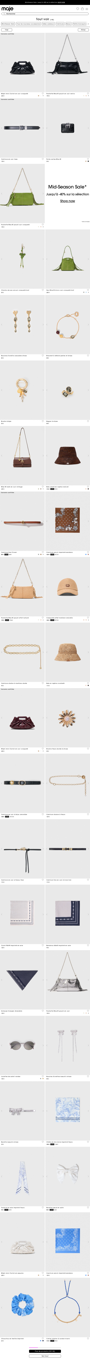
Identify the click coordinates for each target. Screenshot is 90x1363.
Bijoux (68, 24)
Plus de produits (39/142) (45, 1351)
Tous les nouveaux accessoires (28, 24)
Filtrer (83, 30)
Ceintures (60, 24)
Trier (6, 30)
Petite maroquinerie (80, 24)
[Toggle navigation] (87, 9)
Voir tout (45, 1356)
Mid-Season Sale (8, 24)
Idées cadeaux (48, 24)
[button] (78, 9)
